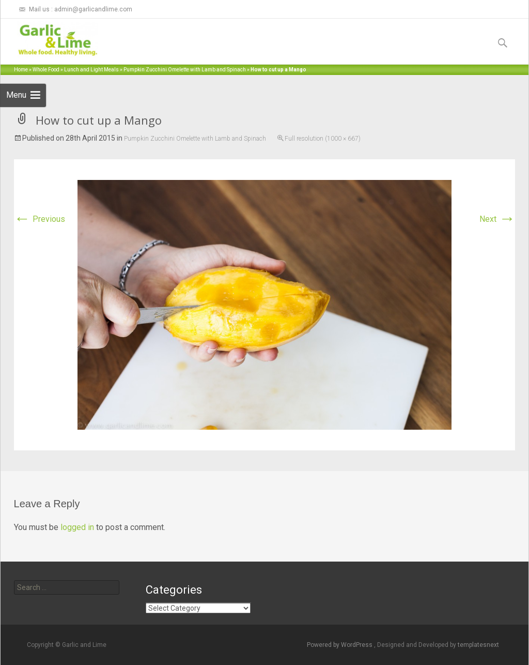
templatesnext (478, 644)
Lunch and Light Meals (91, 69)
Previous (39, 219)
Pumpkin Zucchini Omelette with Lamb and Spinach (184, 69)
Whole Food (46, 69)
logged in (77, 527)
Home (21, 69)
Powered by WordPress (340, 644)
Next (497, 219)
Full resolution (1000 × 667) (323, 138)
